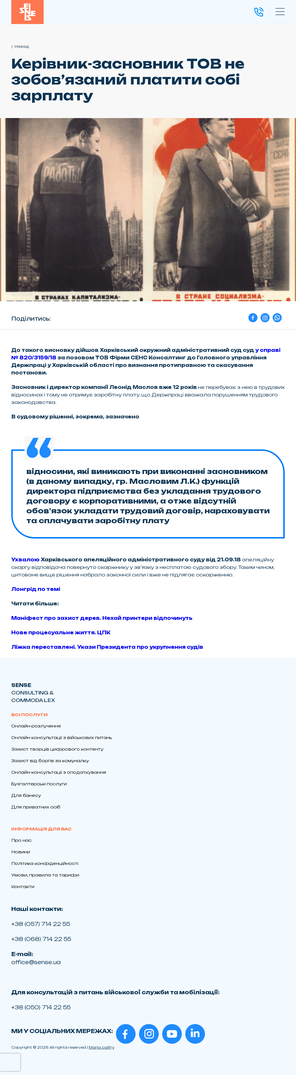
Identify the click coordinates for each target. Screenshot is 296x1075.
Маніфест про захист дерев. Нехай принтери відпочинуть (102, 618)
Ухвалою (25, 560)
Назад (20, 46)
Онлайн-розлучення (36, 725)
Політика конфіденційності (44, 863)
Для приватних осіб (35, 806)
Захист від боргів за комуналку (50, 760)
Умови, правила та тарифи (45, 874)
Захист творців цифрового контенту (57, 749)
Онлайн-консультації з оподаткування (58, 772)
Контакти (22, 886)
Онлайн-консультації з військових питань (61, 737)
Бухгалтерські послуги (39, 783)
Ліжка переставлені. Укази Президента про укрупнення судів (107, 647)
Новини (20, 851)
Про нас (21, 840)
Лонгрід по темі (35, 589)
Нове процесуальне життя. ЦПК (60, 632)
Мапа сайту (101, 1047)
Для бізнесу (26, 795)
